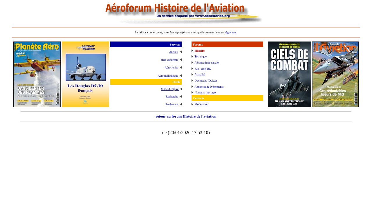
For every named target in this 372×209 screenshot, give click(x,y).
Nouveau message (205, 92)
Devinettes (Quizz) (206, 80)
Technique (201, 56)
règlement (231, 32)
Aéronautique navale (206, 62)
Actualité (199, 74)
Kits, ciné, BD (203, 68)
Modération (201, 104)
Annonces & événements (208, 86)
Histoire (200, 50)
